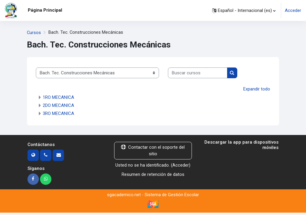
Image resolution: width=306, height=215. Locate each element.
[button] (244, 10)
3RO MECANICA (58, 113)
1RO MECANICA (58, 97)
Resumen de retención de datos (153, 173)
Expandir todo (256, 88)
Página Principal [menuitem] (45, 10)
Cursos (34, 32)
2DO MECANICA (58, 105)
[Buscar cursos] (197, 72)
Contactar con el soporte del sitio (153, 150)
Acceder (293, 10)
